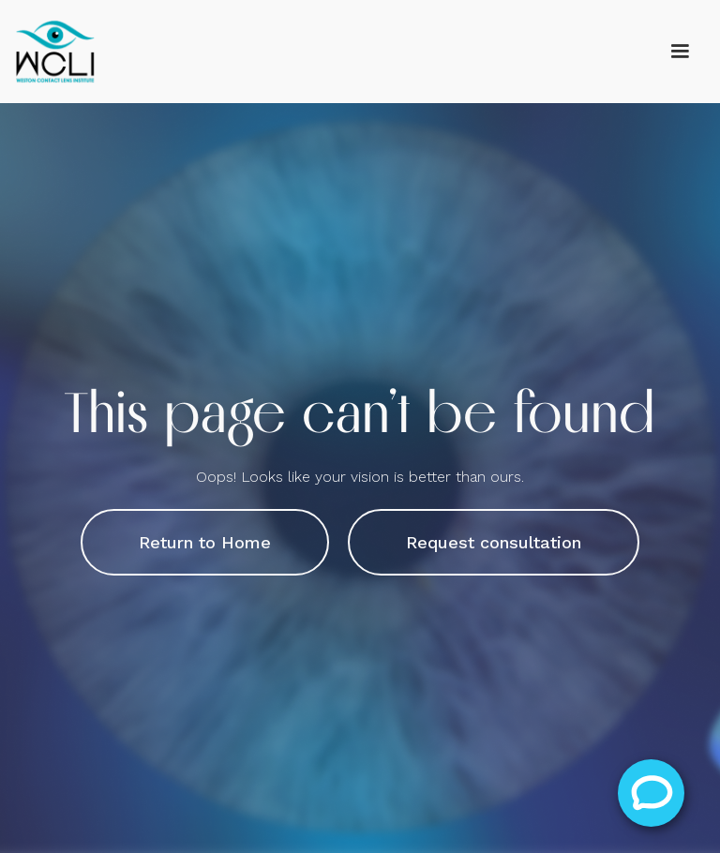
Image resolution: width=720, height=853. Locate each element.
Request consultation (493, 542)
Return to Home (205, 542)
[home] (56, 51)
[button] (679, 51)
